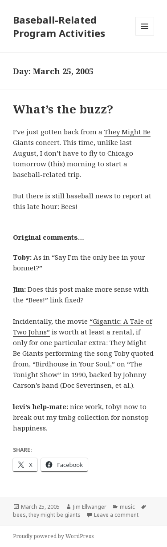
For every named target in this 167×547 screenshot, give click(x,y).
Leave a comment (116, 515)
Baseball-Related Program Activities (59, 26)
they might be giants (55, 515)
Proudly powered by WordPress (53, 536)
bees (19, 515)
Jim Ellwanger (89, 507)
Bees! (69, 206)
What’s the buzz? (63, 109)
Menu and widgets (145, 35)
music (127, 507)
